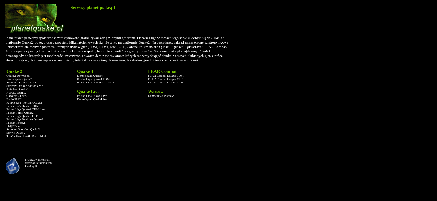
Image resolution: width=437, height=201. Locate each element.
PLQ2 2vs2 (13, 126)
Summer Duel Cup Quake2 (23, 129)
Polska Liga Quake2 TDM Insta (25, 109)
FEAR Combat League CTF (165, 79)
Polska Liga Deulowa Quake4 (95, 82)
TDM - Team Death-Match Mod (26, 136)
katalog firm (32, 166)
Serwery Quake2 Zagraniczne (24, 85)
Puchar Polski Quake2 (20, 112)
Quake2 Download (18, 75)
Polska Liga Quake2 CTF (22, 116)
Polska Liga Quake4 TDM (93, 79)
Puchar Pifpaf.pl (16, 122)
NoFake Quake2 (16, 92)
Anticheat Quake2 (17, 89)
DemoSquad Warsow (161, 95)
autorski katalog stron (38, 162)
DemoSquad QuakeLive (92, 99)
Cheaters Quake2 (16, 95)
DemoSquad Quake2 (19, 79)
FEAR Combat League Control (167, 82)
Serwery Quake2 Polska (21, 82)
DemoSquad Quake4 (90, 75)
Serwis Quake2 (15, 132)
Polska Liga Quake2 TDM (22, 105)
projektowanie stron (37, 159)
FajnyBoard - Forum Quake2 (24, 102)
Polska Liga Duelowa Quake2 (24, 119)
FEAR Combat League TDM (166, 75)
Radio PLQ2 (14, 99)
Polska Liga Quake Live (92, 95)
